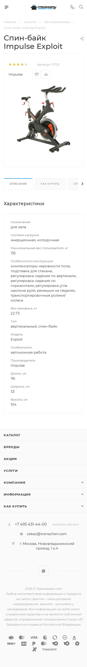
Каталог (12, 435)
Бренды (11, 447)
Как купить (50, 183)
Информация (17, 494)
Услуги (11, 471)
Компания (14, 482)
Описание (18, 183)
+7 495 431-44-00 (31, 524)
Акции (10, 459)
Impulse (16, 74)
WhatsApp (43, 571)
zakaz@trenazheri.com (47, 534)
